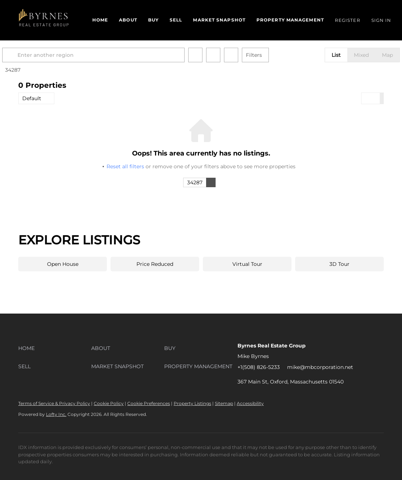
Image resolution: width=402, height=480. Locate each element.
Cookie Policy (109, 403)
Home (100, 20)
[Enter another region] (112, 55)
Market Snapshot (219, 20)
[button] (44, 20)
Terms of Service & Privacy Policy (54, 403)
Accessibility (250, 403)
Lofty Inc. (56, 414)
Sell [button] (176, 20)
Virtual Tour (247, 264)
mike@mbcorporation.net (320, 367)
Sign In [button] (381, 20)
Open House (62, 264)
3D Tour (339, 264)
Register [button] (347, 20)
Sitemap (224, 403)
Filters (270, 55)
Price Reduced (154, 264)
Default (31, 98)
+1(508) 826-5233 (258, 367)
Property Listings (192, 403)
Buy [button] (153, 20)
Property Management (290, 20)
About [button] (128, 20)
